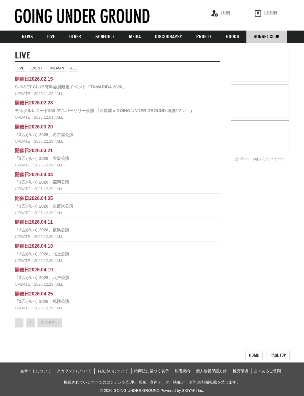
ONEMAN (56, 68)
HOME (254, 355)
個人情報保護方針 (211, 371)
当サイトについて (35, 371)
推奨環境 (240, 371)
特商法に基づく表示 (151, 371)
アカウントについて (74, 371)
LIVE (20, 68)
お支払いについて (112, 371)
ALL (73, 68)
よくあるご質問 (267, 371)
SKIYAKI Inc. (193, 390)
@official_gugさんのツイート (260, 159)
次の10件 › (50, 322)
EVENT (36, 68)
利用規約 (182, 371)
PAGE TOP (278, 355)
